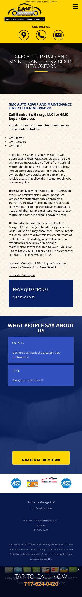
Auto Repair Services (41, 508)
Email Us (41, 525)
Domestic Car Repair (22, 275)
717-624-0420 (31, 251)
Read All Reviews (41, 460)
